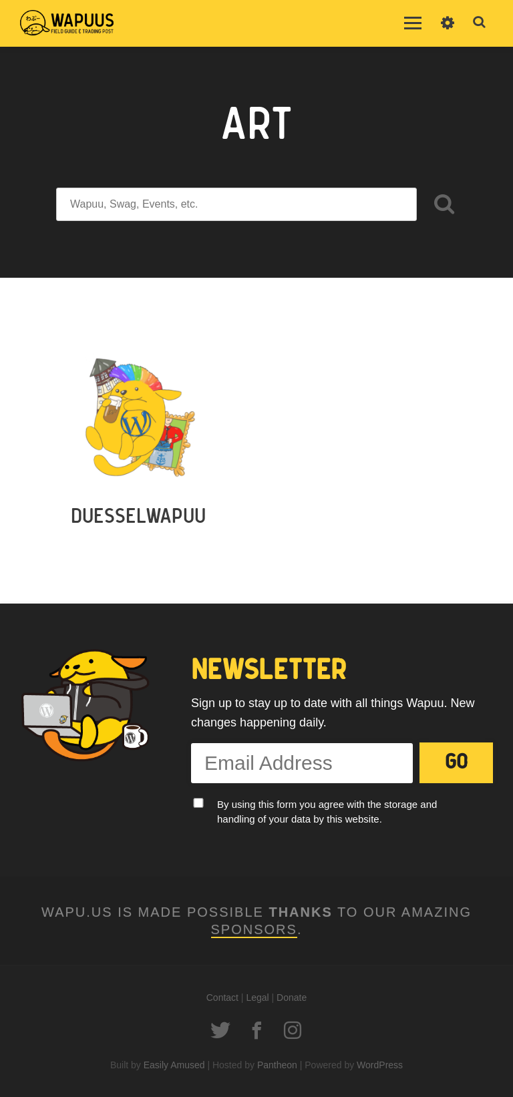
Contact (222, 997)
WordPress (380, 1065)
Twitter (220, 1030)
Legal (257, 997)
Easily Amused (174, 1065)
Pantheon (277, 1065)
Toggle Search (479, 22)
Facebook (256, 1030)
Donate (292, 997)
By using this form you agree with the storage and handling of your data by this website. (327, 812)
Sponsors (254, 929)
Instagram (292, 1030)
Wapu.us (67, 23)
